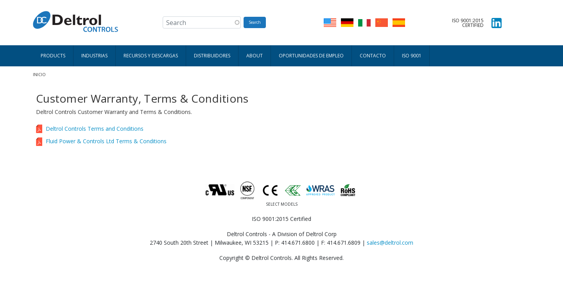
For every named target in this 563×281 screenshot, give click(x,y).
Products (53, 55)
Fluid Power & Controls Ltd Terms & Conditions (106, 141)
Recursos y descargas (151, 55)
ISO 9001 (411, 55)
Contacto (373, 55)
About (254, 55)
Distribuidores (212, 55)
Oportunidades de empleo (311, 55)
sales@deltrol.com (390, 242)
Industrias (94, 55)
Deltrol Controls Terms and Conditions (94, 128)
